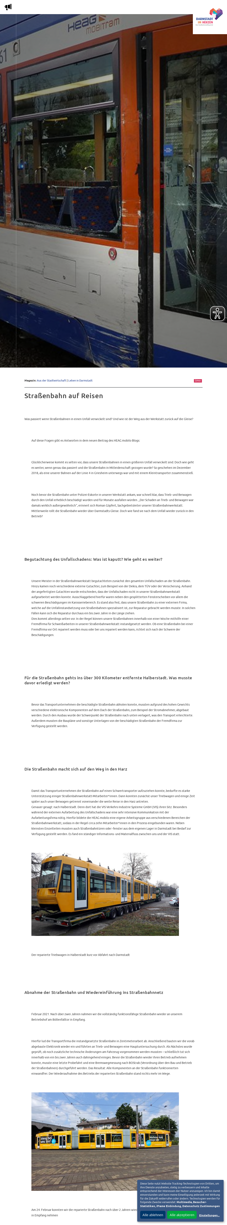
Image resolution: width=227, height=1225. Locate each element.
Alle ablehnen (152, 1215)
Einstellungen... (209, 1215)
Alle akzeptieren (182, 1215)
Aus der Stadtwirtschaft (51, 380)
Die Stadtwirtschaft (83, 8)
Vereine (175, 8)
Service (155, 8)
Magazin (53, 8)
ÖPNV (198, 381)
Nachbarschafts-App (125, 8)
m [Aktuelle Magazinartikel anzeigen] (8, 7)
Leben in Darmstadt (80, 380)
